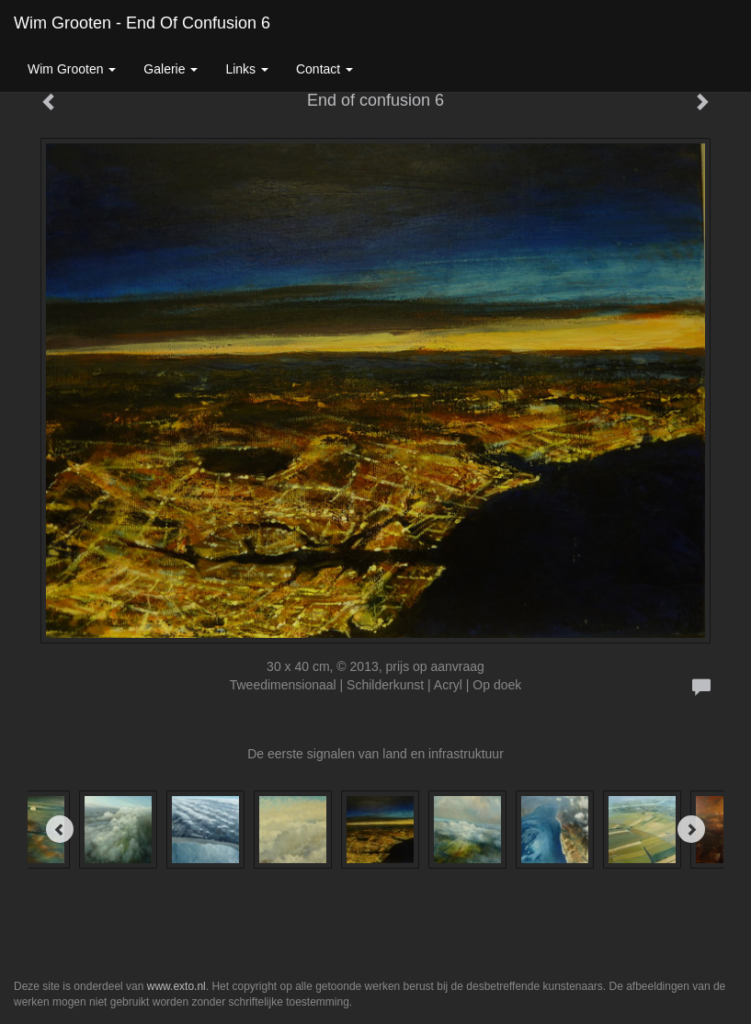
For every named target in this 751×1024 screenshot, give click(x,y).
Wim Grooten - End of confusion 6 (142, 23)
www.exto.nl (176, 986)
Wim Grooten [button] (72, 69)
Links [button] (246, 69)
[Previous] (60, 829)
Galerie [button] (170, 69)
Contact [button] (324, 69)
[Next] (691, 829)
